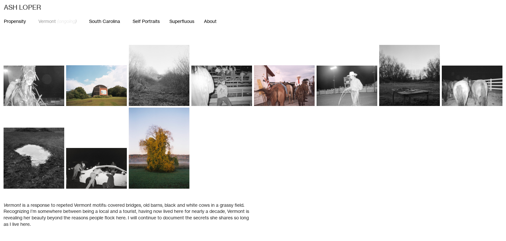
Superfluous (181, 21)
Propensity (15, 21)
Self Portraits (151, 21)
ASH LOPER (22, 7)
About (210, 21)
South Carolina (104, 21)
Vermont (56, 21)
